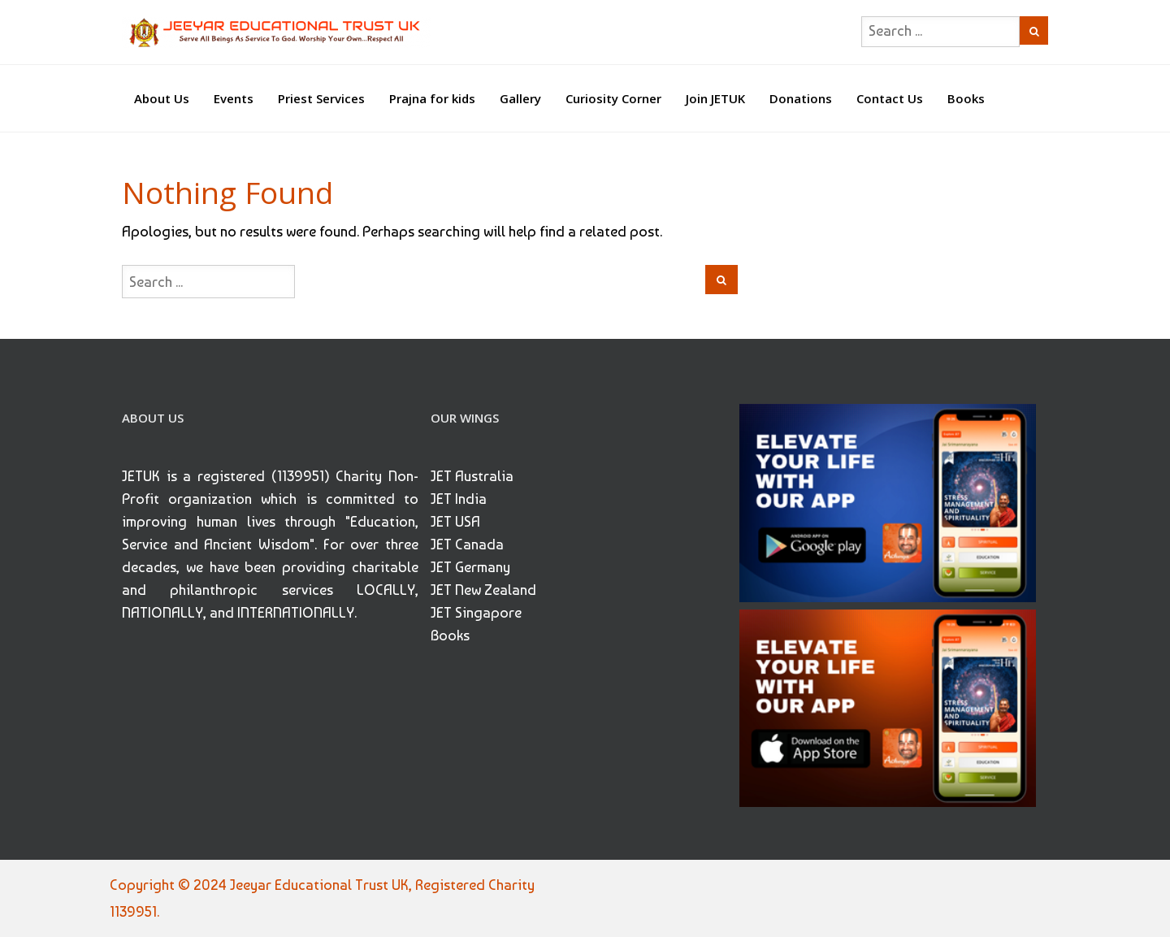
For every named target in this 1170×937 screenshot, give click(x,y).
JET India (459, 498)
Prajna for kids (432, 98)
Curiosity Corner (613, 98)
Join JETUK (715, 98)
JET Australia (472, 475)
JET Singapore (476, 612)
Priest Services (321, 98)
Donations (800, 98)
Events (234, 98)
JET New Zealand (483, 589)
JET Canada (467, 544)
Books (966, 98)
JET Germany (470, 566)
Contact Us (889, 98)
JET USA (455, 521)
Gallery (520, 98)
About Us (161, 98)
